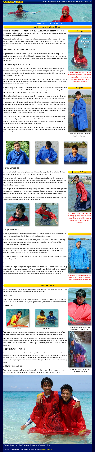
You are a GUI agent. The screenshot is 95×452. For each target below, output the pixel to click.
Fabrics (44, 1)
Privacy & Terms (46, 449)
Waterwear (79, 1)
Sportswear (52, 1)
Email (87, 1)
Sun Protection (62, 1)
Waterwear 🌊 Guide (13, 2)
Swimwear (71, 1)
